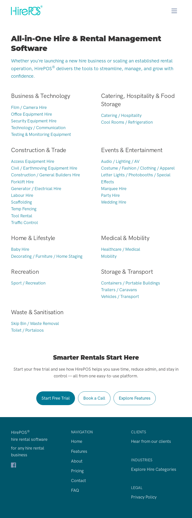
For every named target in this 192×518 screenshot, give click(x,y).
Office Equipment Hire (31, 114)
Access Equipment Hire (32, 161)
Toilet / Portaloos (27, 330)
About (76, 461)
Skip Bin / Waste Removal (35, 323)
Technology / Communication (38, 127)
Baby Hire (20, 249)
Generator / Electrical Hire (36, 188)
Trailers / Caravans (119, 289)
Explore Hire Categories (153, 469)
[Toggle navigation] (174, 11)
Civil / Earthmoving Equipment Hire (44, 168)
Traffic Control (24, 222)
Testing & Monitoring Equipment (41, 134)
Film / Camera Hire (29, 107)
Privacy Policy (143, 497)
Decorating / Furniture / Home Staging (46, 256)
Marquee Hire (113, 188)
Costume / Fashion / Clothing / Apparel (138, 168)
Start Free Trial (56, 398)
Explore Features (134, 398)
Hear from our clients (151, 441)
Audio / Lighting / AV (120, 161)
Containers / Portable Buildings (130, 282)
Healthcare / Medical (120, 249)
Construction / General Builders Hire (45, 174)
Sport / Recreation (28, 282)
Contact (78, 480)
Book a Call (94, 398)
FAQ (75, 490)
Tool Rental (21, 215)
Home (76, 441)
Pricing (77, 470)
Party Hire (110, 195)
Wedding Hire (113, 202)
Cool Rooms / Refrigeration (127, 122)
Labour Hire (22, 195)
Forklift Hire (22, 181)
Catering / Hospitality (121, 115)
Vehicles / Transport (120, 296)
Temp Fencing (23, 208)
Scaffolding (21, 202)
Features (79, 451)
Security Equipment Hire (33, 120)
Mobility (108, 256)
